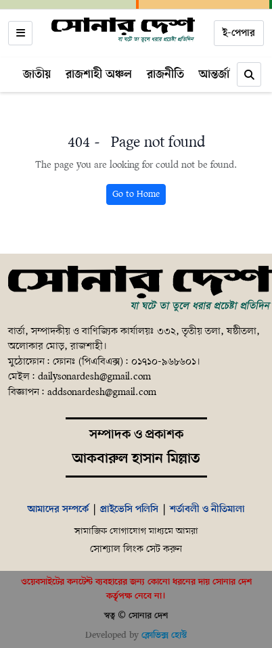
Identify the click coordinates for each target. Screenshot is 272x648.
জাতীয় (37, 74)
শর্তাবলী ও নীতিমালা (207, 509)
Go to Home (136, 194)
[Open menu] (20, 33)
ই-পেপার (239, 33)
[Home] (123, 30)
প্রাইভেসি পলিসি (129, 509)
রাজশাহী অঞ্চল (99, 74)
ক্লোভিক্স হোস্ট (164, 635)
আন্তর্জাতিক (223, 74)
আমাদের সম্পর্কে (58, 509)
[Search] (249, 74)
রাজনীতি (165, 74)
